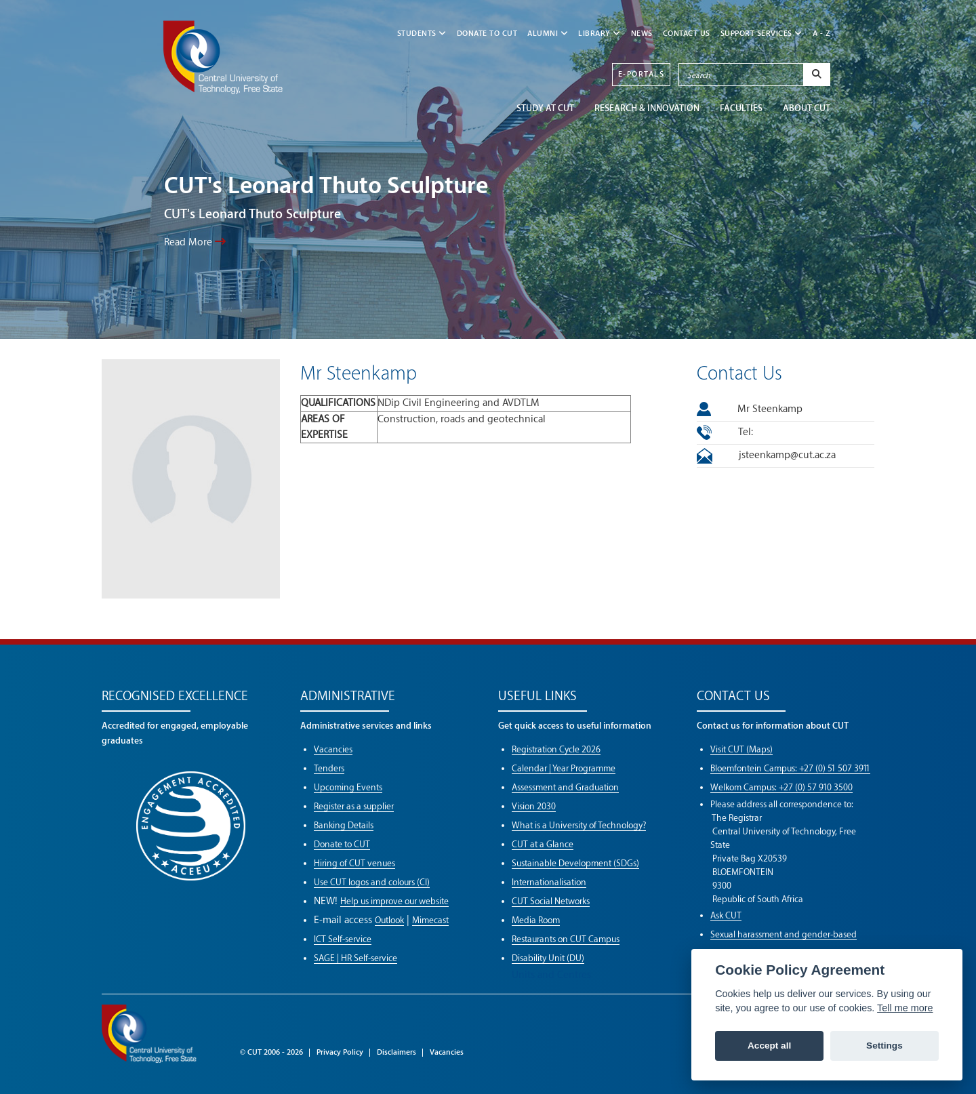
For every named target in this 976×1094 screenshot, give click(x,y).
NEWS (642, 33)
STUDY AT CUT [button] (545, 108)
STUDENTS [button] (422, 33)
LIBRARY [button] (599, 33)
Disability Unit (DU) (548, 958)
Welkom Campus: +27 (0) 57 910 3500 (781, 787)
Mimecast (430, 920)
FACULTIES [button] (741, 108)
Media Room (536, 920)
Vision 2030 (534, 806)
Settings (884, 1045)
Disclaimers (396, 1052)
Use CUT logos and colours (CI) (372, 882)
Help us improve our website (394, 901)
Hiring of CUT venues (354, 863)
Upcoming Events (348, 787)
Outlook (389, 920)
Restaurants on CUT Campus (565, 939)
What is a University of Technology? (579, 825)
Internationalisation (549, 882)
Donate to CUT (487, 33)
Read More (195, 242)
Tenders (329, 768)
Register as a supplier (354, 806)
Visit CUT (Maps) (741, 749)
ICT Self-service (342, 939)
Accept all (769, 1045)
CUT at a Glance (542, 844)
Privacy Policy (340, 1052)
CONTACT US (686, 33)
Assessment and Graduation (565, 787)
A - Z (822, 33)
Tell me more (905, 1007)
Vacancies (333, 749)
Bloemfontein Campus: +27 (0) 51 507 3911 (790, 768)
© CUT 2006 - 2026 (271, 1052)
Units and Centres (551, 975)
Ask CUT (725, 915)
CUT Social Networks (551, 901)
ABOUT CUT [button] (806, 108)
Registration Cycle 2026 (556, 749)
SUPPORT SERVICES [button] (761, 33)
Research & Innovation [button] (646, 108)
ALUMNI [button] (547, 33)
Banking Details (343, 825)
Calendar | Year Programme (563, 768)
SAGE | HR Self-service (355, 958)
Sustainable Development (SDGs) (575, 863)
